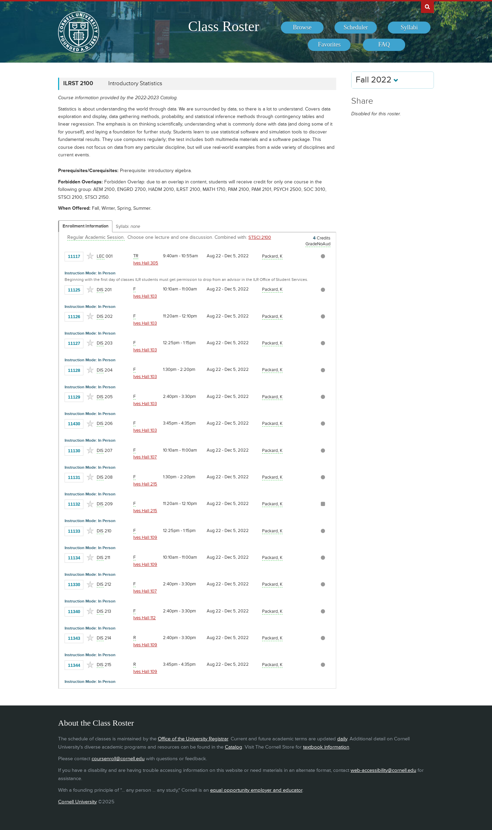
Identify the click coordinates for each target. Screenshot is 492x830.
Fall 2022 (377, 80)
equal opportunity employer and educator (256, 790)
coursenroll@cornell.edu (118, 758)
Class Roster (223, 26)
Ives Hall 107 (145, 457)
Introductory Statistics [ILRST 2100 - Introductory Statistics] (135, 83)
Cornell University (77, 802)
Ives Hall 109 (145, 537)
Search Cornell (427, 6)
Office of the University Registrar (193, 739)
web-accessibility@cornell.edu (383, 770)
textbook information (326, 747)
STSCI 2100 (259, 237)
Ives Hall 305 (145, 263)
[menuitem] (302, 28)
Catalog (233, 747)
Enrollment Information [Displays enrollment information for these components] (86, 226)
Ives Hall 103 (145, 296)
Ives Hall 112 (144, 618)
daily (342, 739)
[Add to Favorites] (90, 256)
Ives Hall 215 (145, 484)
